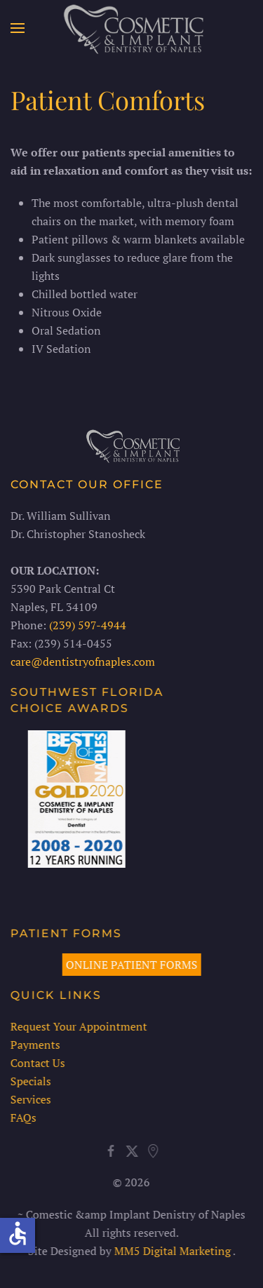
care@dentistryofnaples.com (83, 661)
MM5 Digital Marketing (171, 1251)
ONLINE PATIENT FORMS (130, 964)
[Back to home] (131, 28)
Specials (29, 1081)
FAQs (22, 1117)
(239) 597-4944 (87, 625)
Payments (34, 1044)
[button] (18, 28)
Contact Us (36, 1063)
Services (29, 1099)
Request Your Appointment (77, 1026)
